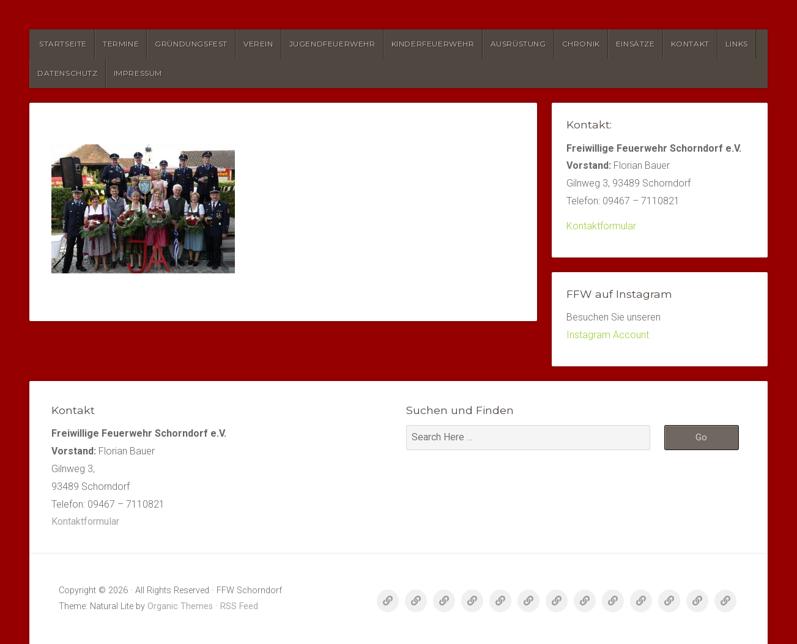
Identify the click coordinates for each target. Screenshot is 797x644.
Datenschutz (67, 73)
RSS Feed (239, 606)
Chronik (581, 43)
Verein (258, 43)
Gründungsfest (191, 43)
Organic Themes (180, 606)
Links (736, 43)
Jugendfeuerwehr (332, 43)
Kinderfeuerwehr (433, 43)
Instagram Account (607, 335)
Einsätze (635, 43)
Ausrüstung (518, 43)
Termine (121, 43)
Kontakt (690, 43)
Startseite (63, 43)
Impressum (138, 73)
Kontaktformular (601, 226)
